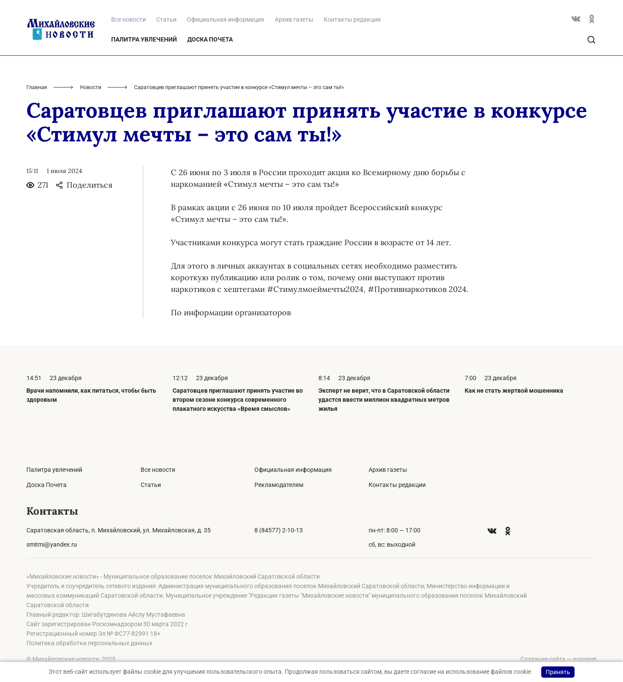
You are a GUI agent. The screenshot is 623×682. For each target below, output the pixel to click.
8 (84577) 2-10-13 (278, 530)
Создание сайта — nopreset (558, 659)
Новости (90, 87)
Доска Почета (210, 39)
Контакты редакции (352, 19)
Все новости (158, 469)
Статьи (166, 19)
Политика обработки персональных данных (89, 643)
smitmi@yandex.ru (51, 544)
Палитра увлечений (144, 39)
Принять (558, 672)
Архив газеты (294, 19)
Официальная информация (225, 19)
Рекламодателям (278, 484)
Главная (36, 87)
